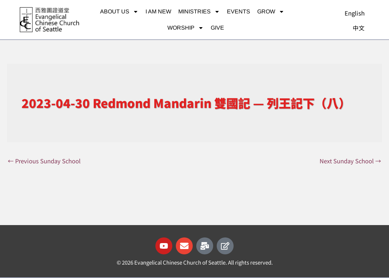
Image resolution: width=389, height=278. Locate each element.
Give (217, 28)
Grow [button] (270, 11)
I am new (158, 11)
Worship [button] (185, 28)
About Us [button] (119, 11)
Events (238, 11)
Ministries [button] (199, 11)
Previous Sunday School (45, 161)
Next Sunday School (350, 161)
